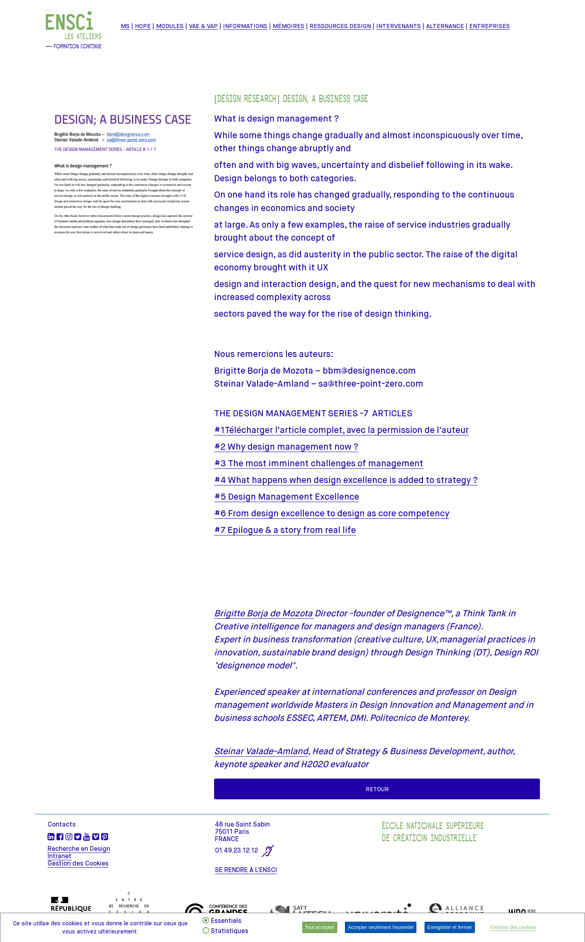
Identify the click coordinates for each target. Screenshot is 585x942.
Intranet (60, 856)
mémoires (288, 26)
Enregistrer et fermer (449, 927)
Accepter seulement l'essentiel (381, 927)
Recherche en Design (79, 849)
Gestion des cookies (513, 927)
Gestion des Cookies (78, 863)
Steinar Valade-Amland (261, 751)
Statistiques (229, 931)
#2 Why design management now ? (286, 447)
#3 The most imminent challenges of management (318, 463)
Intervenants (398, 26)
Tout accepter (319, 927)
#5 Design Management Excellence (286, 497)
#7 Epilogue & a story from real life (285, 530)
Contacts (62, 824)
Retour (377, 789)
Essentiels (226, 921)
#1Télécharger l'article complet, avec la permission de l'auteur (341, 430)
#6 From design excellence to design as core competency (331, 513)
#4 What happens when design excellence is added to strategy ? (346, 480)
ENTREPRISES (489, 26)
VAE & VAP (203, 26)
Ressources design (340, 26)
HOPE (143, 26)
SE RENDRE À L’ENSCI (246, 870)
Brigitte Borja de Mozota (264, 613)
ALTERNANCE (445, 26)
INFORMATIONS (245, 26)
